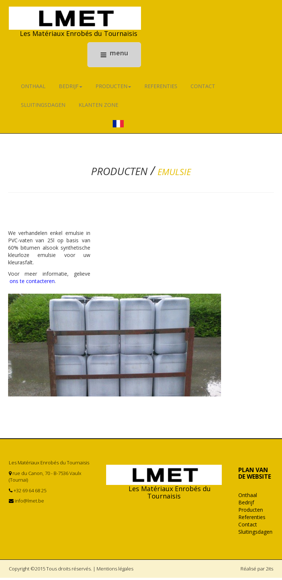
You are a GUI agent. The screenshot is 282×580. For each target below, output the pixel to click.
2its (269, 571)
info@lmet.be (29, 503)
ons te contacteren (31, 283)
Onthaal (33, 88)
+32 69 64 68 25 (30, 493)
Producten (113, 88)
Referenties (160, 88)
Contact (203, 88)
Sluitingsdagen (43, 107)
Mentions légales (115, 571)
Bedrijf (70, 88)
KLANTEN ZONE (98, 107)
